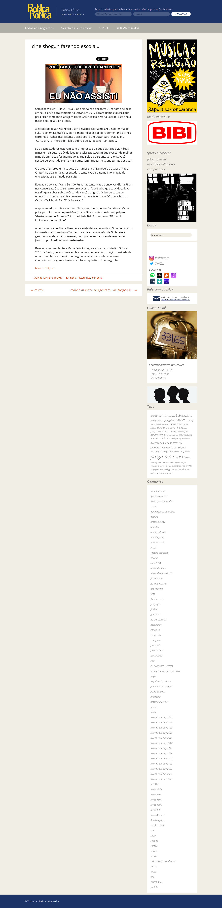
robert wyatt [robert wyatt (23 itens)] (174, 462)
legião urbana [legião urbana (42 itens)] (185, 434)
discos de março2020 (161, 573)
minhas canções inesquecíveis (165, 671)
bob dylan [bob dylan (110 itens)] (182, 415)
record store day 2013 (161, 717)
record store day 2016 (161, 732)
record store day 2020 (161, 753)
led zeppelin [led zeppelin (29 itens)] (174, 435)
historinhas (84, 277)
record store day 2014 (161, 722)
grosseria (154, 614)
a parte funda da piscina (162, 511)
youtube (154, 887)
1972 (153, 506)
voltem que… (156, 881)
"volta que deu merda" (161, 501)
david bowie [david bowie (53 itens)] (177, 424)
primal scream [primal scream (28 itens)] (173, 451)
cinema (72, 277)
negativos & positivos (160, 681)
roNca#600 (156, 804)
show (153, 835)
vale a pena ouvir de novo (163, 861)
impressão (155, 635)
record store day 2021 (161, 758)
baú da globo (157, 537)
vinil (152, 876)
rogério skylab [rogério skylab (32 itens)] (166, 465)
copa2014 (155, 563)
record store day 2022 (161, 763)
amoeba (154, 527)
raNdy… (37, 290)
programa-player (158, 701)
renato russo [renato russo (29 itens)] (163, 462)
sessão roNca (157, 825)
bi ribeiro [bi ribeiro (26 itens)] (165, 416)
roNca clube (156, 789)
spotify (153, 845)
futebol (153, 609)
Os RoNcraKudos (127, 28)
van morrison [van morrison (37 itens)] (162, 473)
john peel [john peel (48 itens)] (163, 434)
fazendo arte (156, 578)
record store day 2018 (161, 743)
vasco (153, 866)
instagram (155, 640)
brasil (153, 547)
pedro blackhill (157, 691)
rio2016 (154, 784)
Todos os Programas (39, 28)
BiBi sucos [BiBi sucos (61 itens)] (155, 415)
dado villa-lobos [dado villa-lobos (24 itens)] (163, 424)
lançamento (156, 655)
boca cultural (157, 542)
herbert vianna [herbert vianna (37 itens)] (168, 431)
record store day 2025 (161, 779)
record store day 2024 (161, 773)
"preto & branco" (158, 496)
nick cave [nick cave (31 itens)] (186, 438)
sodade (154, 840)
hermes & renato (158, 619)
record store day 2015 (161, 727)
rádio (153, 712)
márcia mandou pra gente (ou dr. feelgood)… (103, 290)
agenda (154, 516)
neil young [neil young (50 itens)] (176, 438)
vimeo (153, 871)
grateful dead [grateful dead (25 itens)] (155, 431)
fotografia (155, 604)
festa (152, 593)
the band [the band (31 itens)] (181, 465)
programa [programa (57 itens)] (185, 451)
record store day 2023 (161, 768)
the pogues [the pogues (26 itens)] (154, 469)
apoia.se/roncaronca (72, 14)
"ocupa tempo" (157, 491)
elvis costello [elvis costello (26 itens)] (170, 428)
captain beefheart (159, 552)
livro (152, 660)
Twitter (156, 263)
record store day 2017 (161, 737)
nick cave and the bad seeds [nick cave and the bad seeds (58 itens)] (164, 442)
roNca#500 (156, 799)
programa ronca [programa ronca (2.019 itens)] (167, 456)
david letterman (158, 568)
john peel (154, 645)
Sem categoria (157, 820)
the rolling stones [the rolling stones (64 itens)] (168, 469)
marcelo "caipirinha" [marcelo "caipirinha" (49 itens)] (160, 438)
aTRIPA (103, 28)
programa (155, 696)
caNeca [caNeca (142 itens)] (180, 420)
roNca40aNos (157, 815)
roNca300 (155, 809)
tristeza (153, 856)
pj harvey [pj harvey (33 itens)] (163, 451)
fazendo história (158, 583)
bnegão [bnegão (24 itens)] (172, 416)
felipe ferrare (156, 588)
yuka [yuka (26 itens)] (170, 473)
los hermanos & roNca (161, 665)
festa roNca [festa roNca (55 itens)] (181, 427)
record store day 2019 (161, 748)
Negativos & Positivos (76, 28)
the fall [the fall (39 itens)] (189, 465)
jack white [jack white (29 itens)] (179, 431)
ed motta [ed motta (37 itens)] (161, 427)
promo (153, 707)
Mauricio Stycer (45, 268)
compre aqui (156, 169)
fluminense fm (157, 599)
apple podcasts (158, 532)
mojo (153, 676)
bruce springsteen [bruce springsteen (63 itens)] (166, 420)
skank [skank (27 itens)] (174, 466)
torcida (153, 851)
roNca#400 (156, 794)
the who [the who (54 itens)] (182, 469)
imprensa (96, 277)
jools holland (156, 650)
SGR (152, 830)
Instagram (159, 258)
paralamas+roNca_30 (161, 686)
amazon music (157, 521)
